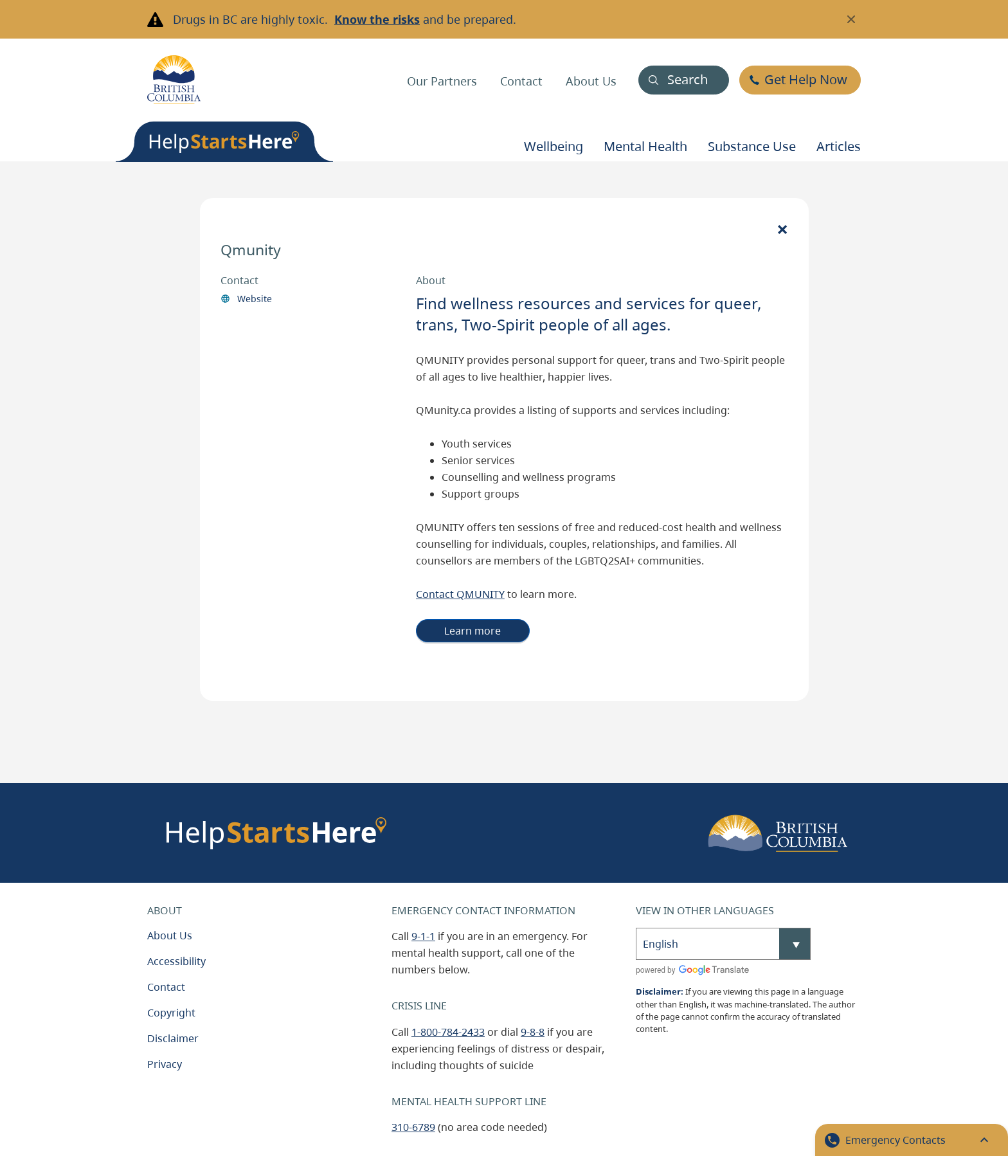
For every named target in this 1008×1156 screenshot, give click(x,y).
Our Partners (442, 81)
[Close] (782, 228)
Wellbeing (553, 146)
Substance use (752, 146)
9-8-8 (532, 1032)
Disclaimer (173, 1038)
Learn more (472, 631)
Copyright (171, 1013)
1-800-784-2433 (448, 1032)
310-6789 (413, 1127)
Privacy (164, 1064)
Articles (838, 146)
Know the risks (377, 19)
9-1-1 (423, 936)
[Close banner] (851, 19)
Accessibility (176, 961)
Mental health (645, 146)
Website (254, 299)
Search (687, 79)
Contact (521, 81)
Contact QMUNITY (460, 594)
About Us (591, 81)
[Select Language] (723, 944)
